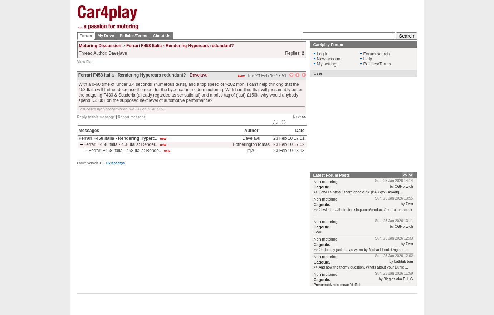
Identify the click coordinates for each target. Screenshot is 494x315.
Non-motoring (326, 181)
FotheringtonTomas (251, 144)
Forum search (376, 53)
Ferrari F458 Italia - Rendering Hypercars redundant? (180, 45)
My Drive (106, 36)
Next (297, 117)
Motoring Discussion (100, 45)
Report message (132, 117)
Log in (323, 53)
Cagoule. (322, 187)
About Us (161, 36)
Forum (86, 36)
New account (329, 58)
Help (367, 58)
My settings (328, 64)
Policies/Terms (133, 36)
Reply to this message (96, 117)
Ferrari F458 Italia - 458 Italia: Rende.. (125, 150)
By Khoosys (115, 163)
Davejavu (198, 75)
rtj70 (251, 150)
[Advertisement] (452, 112)
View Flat (85, 62)
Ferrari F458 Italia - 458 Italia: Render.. (120, 144)
